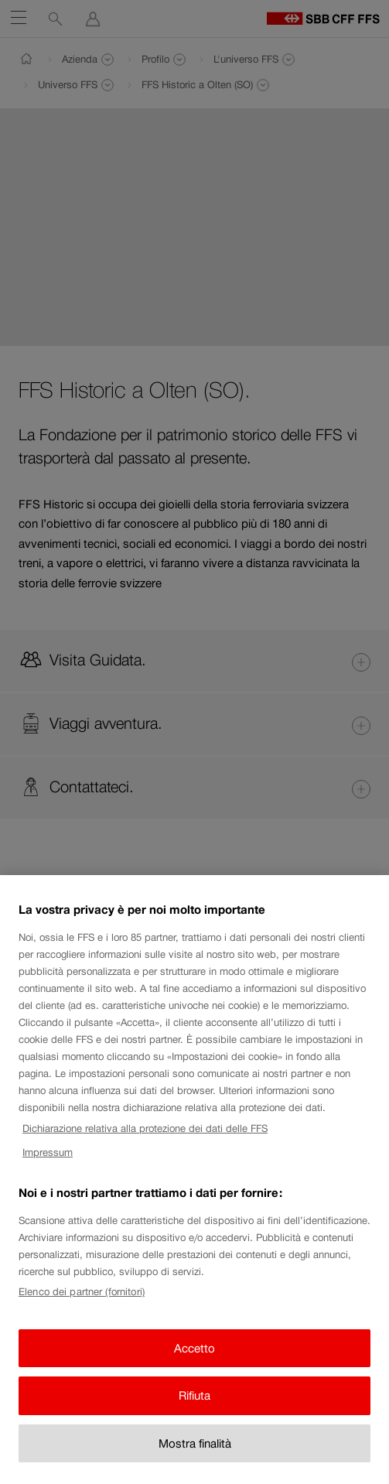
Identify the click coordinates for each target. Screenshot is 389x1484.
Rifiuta (194, 1405)
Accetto (194, 1357)
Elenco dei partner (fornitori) (82, 1302)
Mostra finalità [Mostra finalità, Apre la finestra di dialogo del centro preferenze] (195, 1452)
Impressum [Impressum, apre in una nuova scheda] (47, 1162)
